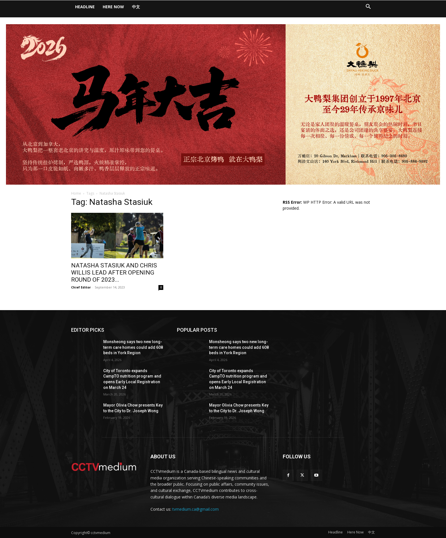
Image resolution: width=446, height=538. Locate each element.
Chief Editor (81, 287)
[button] (368, 7)
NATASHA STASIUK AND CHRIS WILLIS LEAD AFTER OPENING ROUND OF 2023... (114, 272)
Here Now (113, 6)
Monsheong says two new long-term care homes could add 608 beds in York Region (133, 347)
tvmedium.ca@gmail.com (195, 509)
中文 (136, 6)
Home (76, 193)
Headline (85, 6)
